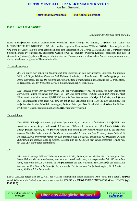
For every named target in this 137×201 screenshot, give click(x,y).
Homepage (115, 196)
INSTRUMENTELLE (43, 4)
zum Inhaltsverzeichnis (52, 15)
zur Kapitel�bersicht (87, 15)
